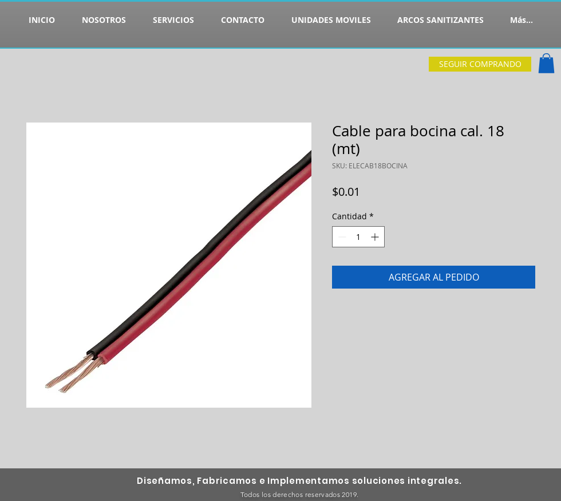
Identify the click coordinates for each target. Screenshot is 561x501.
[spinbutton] (358, 237)
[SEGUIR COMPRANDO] (480, 64)
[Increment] (376, 237)
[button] (546, 63)
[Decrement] (341, 237)
